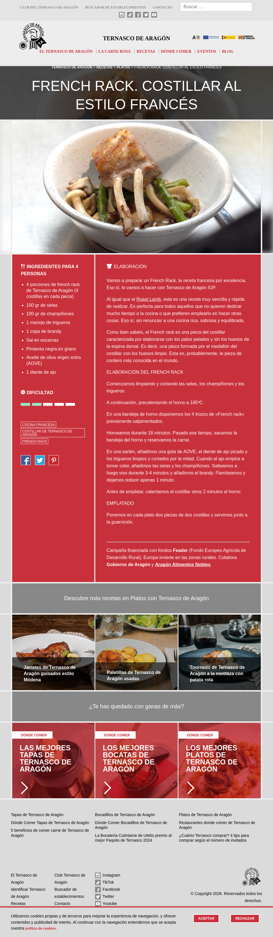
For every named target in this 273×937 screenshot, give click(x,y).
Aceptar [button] (204, 919)
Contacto (162, 7)
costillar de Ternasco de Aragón (47, 433)
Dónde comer (178, 51)
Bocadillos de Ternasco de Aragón (125, 814)
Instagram (107, 875)
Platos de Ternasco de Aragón (205, 814)
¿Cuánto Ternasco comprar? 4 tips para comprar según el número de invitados (214, 838)
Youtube (106, 904)
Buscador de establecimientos (115, 7)
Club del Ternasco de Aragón (49, 7)
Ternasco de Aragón (136, 37)
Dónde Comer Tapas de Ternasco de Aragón (50, 822)
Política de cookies (43, 928)
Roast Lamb (148, 299)
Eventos (211, 51)
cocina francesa (38, 425)
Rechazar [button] (244, 919)
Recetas (147, 51)
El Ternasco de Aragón (62, 51)
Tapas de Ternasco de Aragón (37, 814)
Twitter (104, 897)
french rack (34, 442)
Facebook (107, 889)
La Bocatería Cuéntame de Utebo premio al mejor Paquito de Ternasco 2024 (133, 838)
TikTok (104, 882)
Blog (233, 51)
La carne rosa (113, 51)
